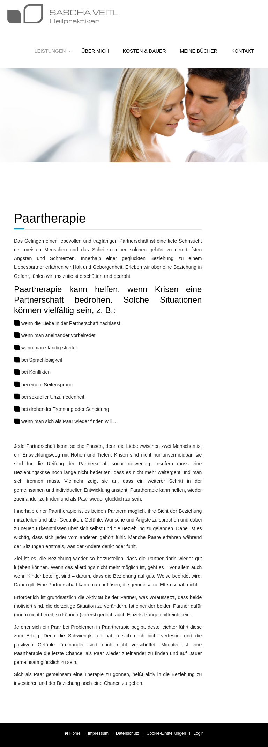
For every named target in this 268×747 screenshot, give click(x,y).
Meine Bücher (198, 51)
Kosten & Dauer (144, 51)
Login (198, 733)
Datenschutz (127, 733)
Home (72, 733)
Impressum (98, 733)
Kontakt (242, 51)
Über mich (95, 51)
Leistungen (50, 51)
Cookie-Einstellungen (166, 733)
